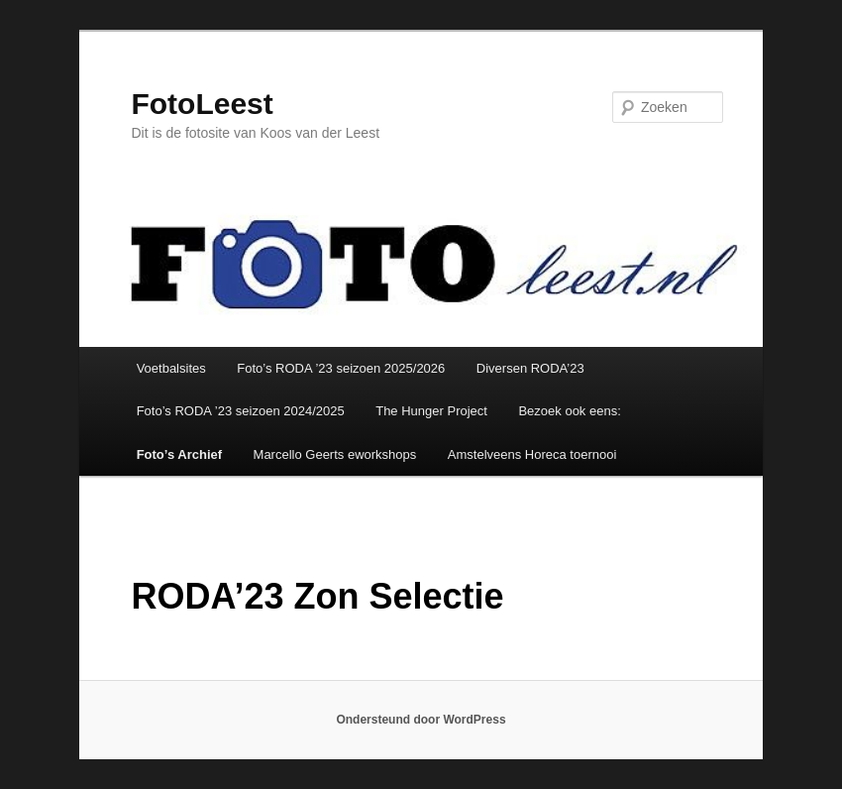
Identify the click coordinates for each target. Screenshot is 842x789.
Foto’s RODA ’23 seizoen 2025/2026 (341, 368)
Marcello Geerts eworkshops (335, 454)
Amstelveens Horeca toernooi (532, 454)
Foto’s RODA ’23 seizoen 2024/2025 (241, 410)
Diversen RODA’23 (530, 368)
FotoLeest (201, 103)
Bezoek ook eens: (569, 410)
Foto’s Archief (179, 454)
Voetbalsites (171, 368)
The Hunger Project (431, 410)
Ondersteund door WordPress (420, 720)
